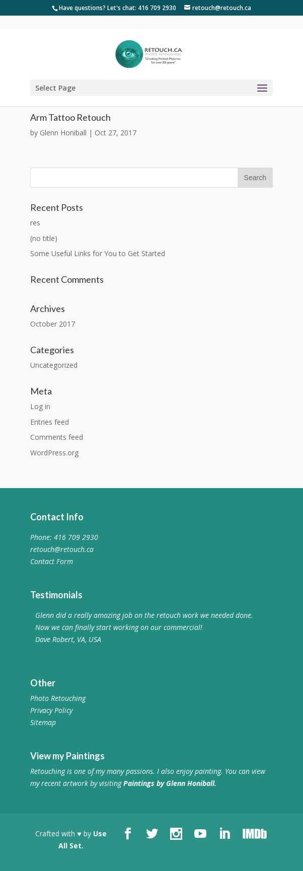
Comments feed (56, 437)
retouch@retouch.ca (62, 549)
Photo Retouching (58, 698)
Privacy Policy (51, 710)
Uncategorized (54, 365)
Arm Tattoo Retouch (70, 117)
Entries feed (49, 422)
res (35, 222)
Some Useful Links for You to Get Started (97, 253)
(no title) (43, 238)
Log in (40, 406)
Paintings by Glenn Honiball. (169, 783)
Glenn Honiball (63, 132)
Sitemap (43, 722)
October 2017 (52, 324)
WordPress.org (54, 452)
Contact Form (51, 561)
